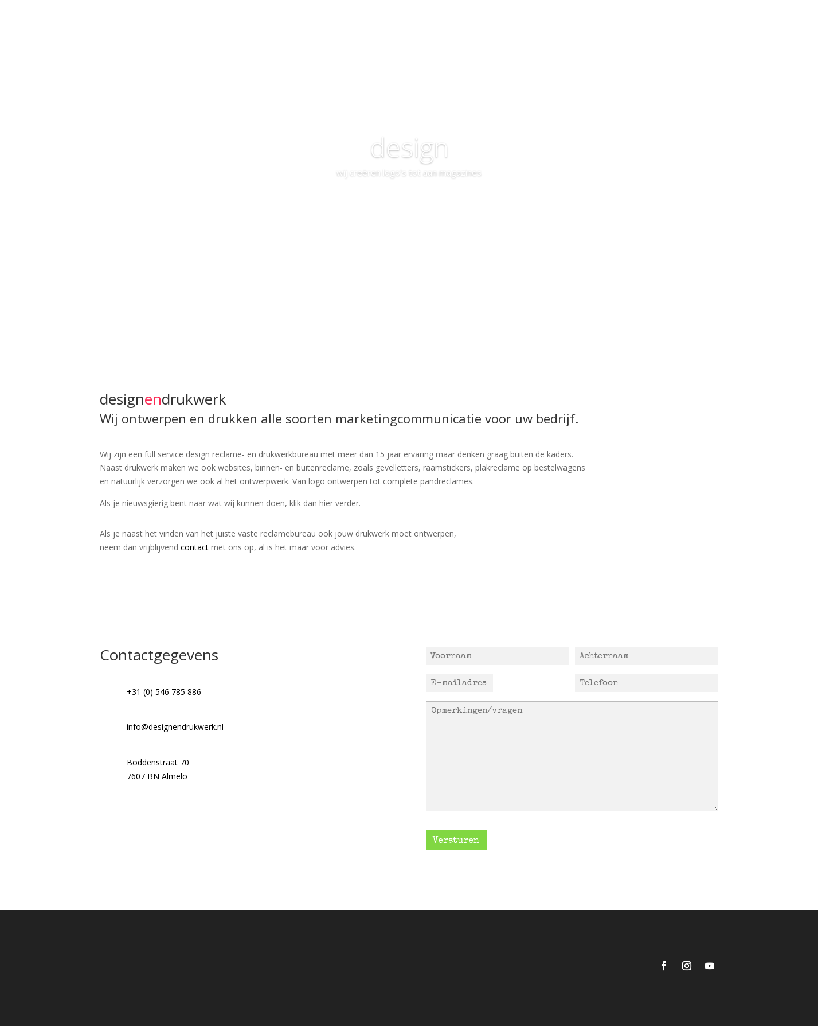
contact (195, 547)
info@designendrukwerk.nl (175, 726)
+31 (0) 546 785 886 (164, 691)
